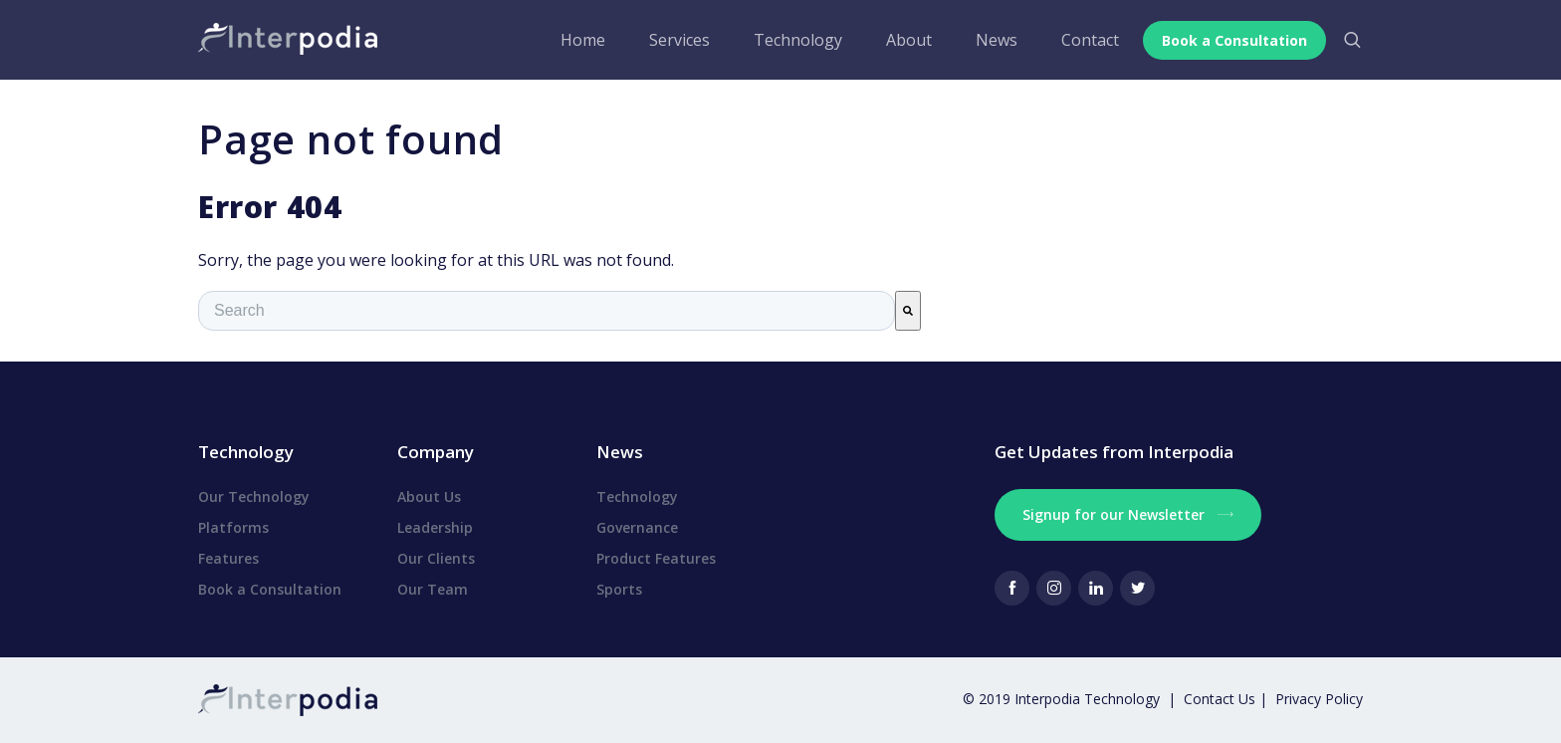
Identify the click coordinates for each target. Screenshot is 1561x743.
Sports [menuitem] (619, 589)
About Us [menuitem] (429, 496)
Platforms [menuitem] (233, 527)
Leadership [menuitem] (435, 527)
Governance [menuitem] (637, 527)
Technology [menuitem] (792, 40)
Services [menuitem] (673, 40)
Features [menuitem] (228, 558)
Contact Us (1221, 698)
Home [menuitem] (577, 40)
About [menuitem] (903, 40)
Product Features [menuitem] (656, 558)
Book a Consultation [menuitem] (269, 589)
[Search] (908, 311)
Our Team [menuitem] (432, 589)
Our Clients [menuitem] (436, 558)
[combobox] (546, 311)
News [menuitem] (990, 40)
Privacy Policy (1319, 698)
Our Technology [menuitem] (254, 496)
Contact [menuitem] (1084, 40)
